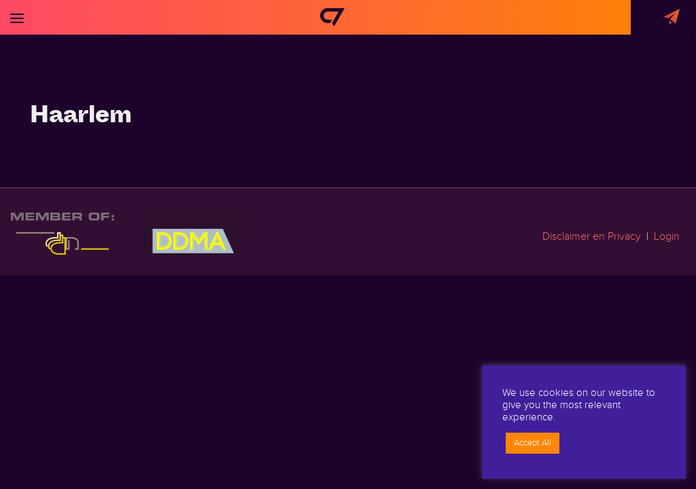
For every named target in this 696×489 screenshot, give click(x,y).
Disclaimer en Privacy (591, 236)
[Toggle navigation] (17, 17)
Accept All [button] (532, 442)
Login (667, 236)
